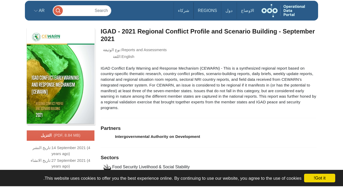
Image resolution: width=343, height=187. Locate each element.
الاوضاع (247, 10)
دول (228, 10)
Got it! (319, 178)
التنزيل (60, 135)
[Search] (82, 10)
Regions (207, 10)
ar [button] (41, 10)
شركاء (183, 10)
